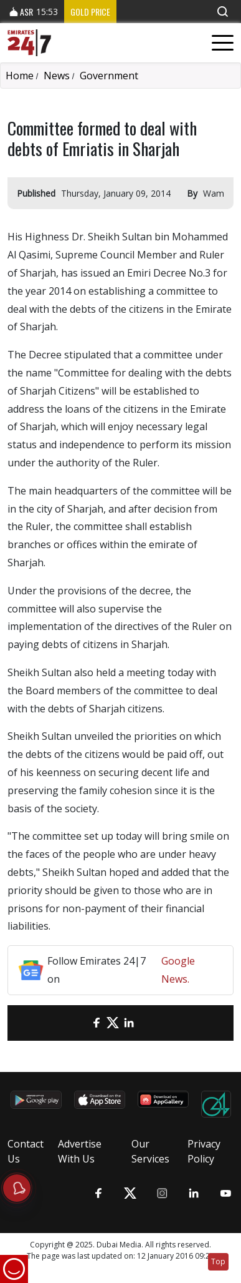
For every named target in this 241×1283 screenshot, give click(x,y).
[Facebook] (96, 1023)
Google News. (178, 970)
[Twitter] (113, 1023)
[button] (222, 11)
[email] (80, 1023)
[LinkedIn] (129, 1023)
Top (218, 1261)
